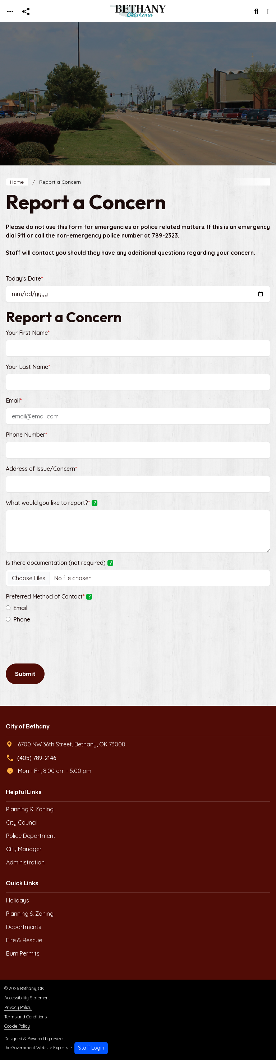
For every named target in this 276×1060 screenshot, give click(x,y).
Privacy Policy (18, 1007)
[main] (138, 541)
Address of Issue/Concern (41, 468)
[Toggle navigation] (10, 11)
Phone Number (26, 434)
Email (14, 400)
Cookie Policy (17, 1026)
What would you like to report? (51, 502)
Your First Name (28, 332)
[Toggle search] (256, 11)
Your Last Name (28, 366)
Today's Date (24, 278)
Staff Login (91, 1048)
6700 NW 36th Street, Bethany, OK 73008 (65, 744)
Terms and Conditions (25, 1016)
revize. (57, 1038)
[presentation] (60, 647)
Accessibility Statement (27, 997)
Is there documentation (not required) (59, 562)
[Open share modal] (26, 11)
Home (17, 182)
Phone (21, 619)
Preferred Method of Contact (49, 596)
